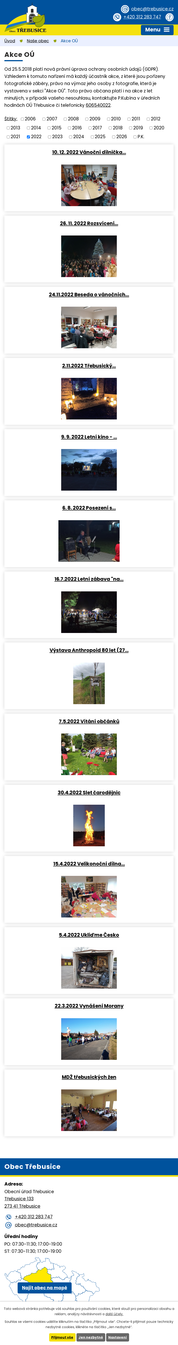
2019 (138, 128)
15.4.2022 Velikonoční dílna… (89, 863)
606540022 (98, 105)
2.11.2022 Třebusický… (89, 365)
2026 (121, 137)
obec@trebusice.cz (152, 9)
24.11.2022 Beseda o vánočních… (89, 294)
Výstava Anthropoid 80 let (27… (89, 650)
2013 (15, 128)
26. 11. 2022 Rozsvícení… (89, 223)
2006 (30, 119)
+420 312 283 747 (142, 17)
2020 (159, 128)
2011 (136, 119)
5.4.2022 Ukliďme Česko (89, 935)
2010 (116, 119)
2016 (77, 128)
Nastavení (117, 1337)
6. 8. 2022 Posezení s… (89, 507)
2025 (100, 137)
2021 (15, 137)
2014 (36, 128)
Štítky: (10, 119)
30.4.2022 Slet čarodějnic (89, 792)
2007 (52, 119)
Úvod (9, 41)
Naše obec (38, 41)
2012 (155, 119)
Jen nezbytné (91, 1337)
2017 (97, 128)
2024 (78, 137)
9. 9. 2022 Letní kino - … (89, 437)
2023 (57, 137)
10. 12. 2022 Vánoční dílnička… (89, 152)
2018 (118, 128)
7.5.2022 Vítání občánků (89, 721)
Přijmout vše (62, 1337)
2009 (94, 119)
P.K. (141, 137)
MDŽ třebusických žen (89, 1077)
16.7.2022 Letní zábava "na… (89, 579)
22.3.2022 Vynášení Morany (89, 1006)
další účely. (114, 1314)
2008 (73, 119)
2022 (36, 137)
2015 (56, 128)
